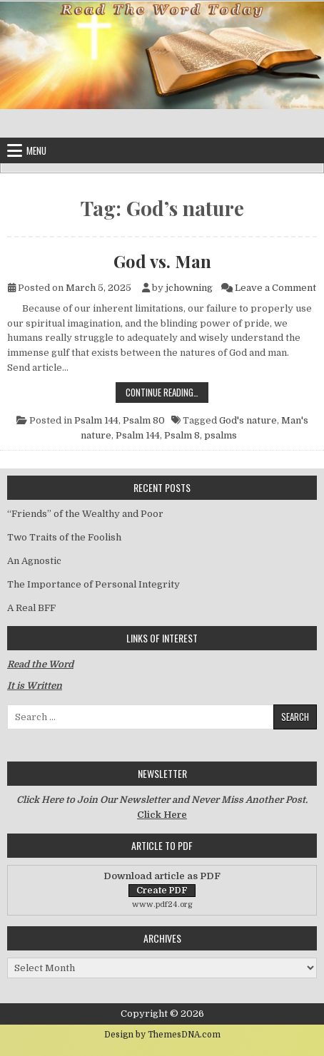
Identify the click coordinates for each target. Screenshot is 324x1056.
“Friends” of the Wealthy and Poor (85, 513)
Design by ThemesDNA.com (162, 1035)
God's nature (248, 420)
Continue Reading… (167, 391)
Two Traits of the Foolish (64, 537)
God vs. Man (162, 261)
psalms (220, 435)
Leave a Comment (275, 287)
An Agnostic (34, 560)
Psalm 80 (144, 420)
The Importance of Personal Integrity (93, 584)
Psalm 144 (96, 420)
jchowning (189, 287)
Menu (36, 150)
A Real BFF (31, 608)
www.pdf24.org (162, 904)
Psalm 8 (182, 435)
